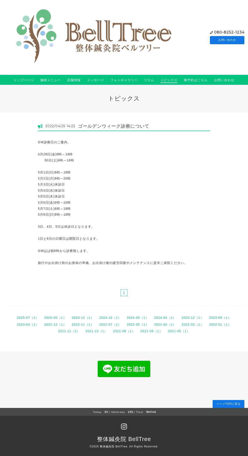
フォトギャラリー (124, 80)
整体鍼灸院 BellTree (124, 439)
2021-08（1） (124, 331)
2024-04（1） (165, 317)
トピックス (168, 80)
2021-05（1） (179, 331)
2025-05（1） (55, 317)
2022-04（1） (165, 324)
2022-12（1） (55, 324)
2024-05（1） (138, 317)
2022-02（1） (193, 324)
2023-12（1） (193, 317)
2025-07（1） (28, 317)
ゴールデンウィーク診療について (113, 126)
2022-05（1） (138, 324)
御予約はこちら (196, 80)
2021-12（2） (69, 331)
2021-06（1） (152, 331)
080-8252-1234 (229, 32)
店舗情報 (74, 80)
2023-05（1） (220, 317)
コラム (149, 80)
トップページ (24, 80)
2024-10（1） (110, 317)
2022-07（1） (110, 324)
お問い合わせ (227, 40)
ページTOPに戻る (228, 403)
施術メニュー (50, 80)
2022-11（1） (83, 324)
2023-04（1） (28, 324)
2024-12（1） (83, 317)
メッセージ (95, 80)
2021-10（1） (96, 331)
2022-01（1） (220, 324)
